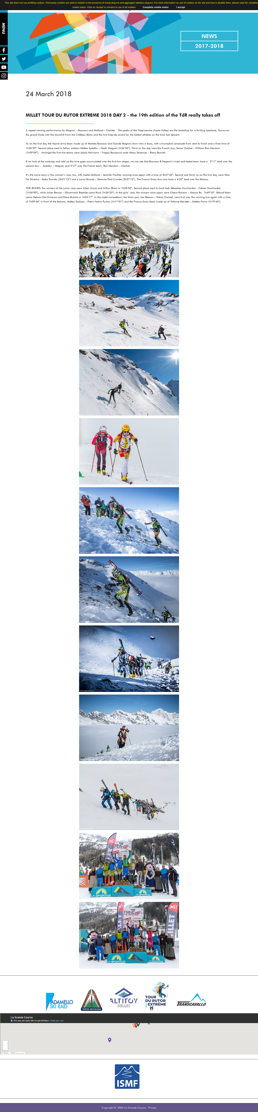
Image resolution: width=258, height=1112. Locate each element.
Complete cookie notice (156, 7)
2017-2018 (209, 46)
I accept (180, 7)
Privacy (152, 1107)
